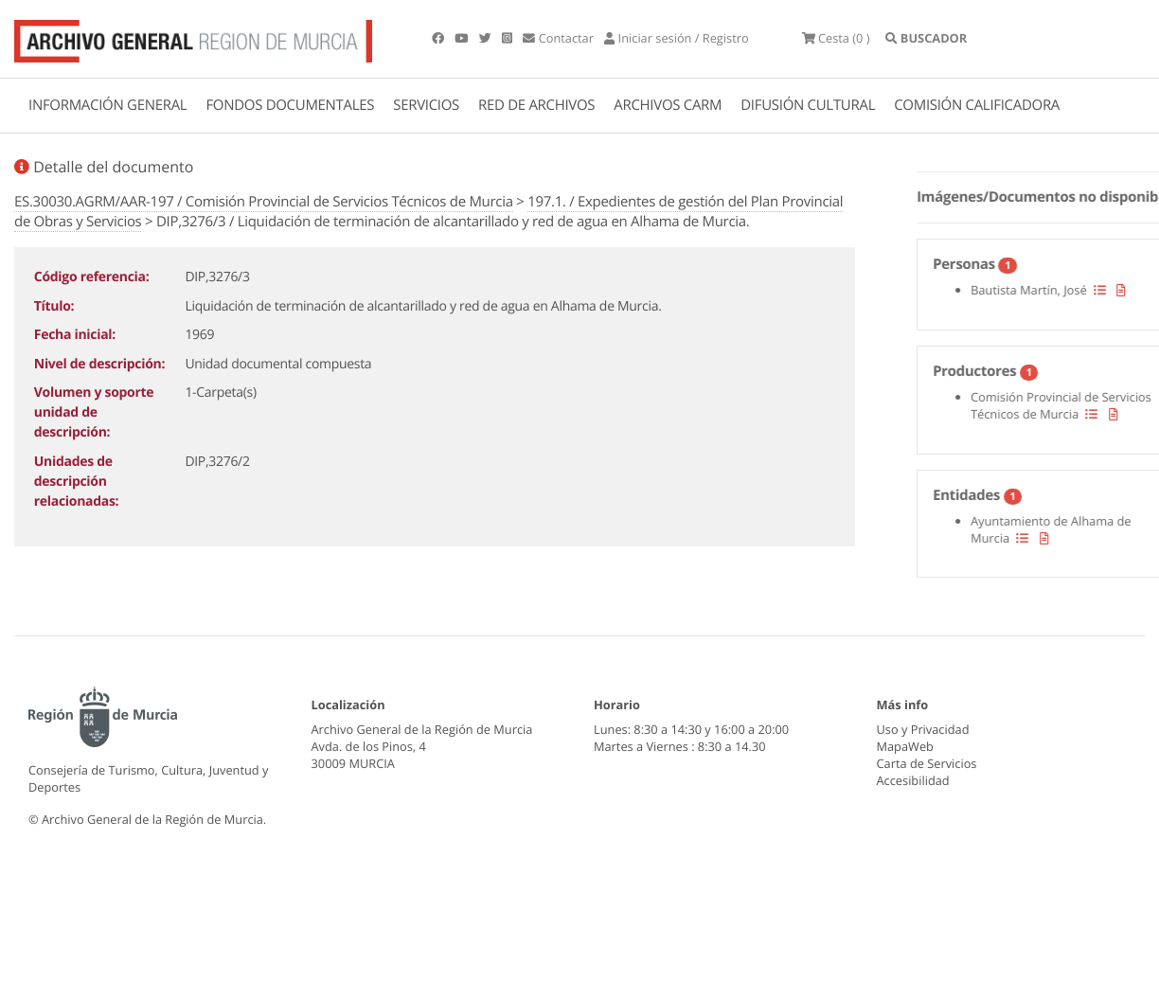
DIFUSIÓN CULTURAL (807, 105)
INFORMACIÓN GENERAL (107, 105)
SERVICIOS (426, 105)
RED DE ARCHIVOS (536, 105)
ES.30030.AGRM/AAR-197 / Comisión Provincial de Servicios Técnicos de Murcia (263, 201)
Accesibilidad (913, 780)
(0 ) (836, 37)
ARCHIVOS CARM (668, 105)
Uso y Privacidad (923, 729)
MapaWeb (905, 746)
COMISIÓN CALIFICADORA (977, 105)
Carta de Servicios (927, 763)
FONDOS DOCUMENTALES (289, 105)
